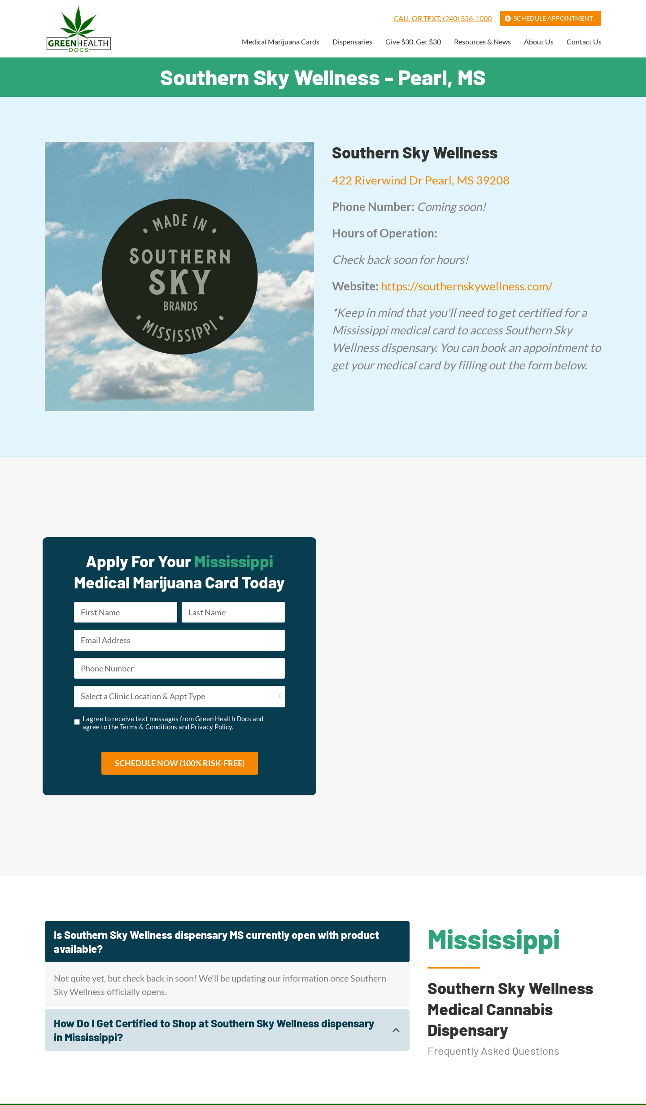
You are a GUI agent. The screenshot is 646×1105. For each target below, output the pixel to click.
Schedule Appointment (553, 18)
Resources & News (482, 42)
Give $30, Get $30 (413, 42)
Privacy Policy (211, 728)
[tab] (227, 943)
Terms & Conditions (148, 728)
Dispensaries (352, 42)
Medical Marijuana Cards (280, 42)
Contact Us (584, 42)
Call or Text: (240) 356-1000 (442, 18)
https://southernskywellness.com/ (467, 286)
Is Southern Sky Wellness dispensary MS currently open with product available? (216, 943)
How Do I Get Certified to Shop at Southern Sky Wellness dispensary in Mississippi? (214, 1031)
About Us (539, 42)
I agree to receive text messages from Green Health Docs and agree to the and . (173, 723)
